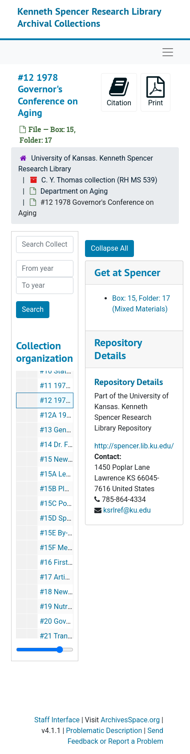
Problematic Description (104, 730)
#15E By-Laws (62, 533)
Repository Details (117, 349)
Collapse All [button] (109, 248)
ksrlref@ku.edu (127, 510)
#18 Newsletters (66, 592)
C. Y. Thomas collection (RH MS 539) (99, 180)
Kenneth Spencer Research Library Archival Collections (89, 17)
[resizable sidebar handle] (44, 649)
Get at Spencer (127, 272)
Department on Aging (74, 191)
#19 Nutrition (60, 606)
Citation (119, 91)
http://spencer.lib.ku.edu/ (134, 446)
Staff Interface (57, 720)
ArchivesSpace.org (130, 720)
